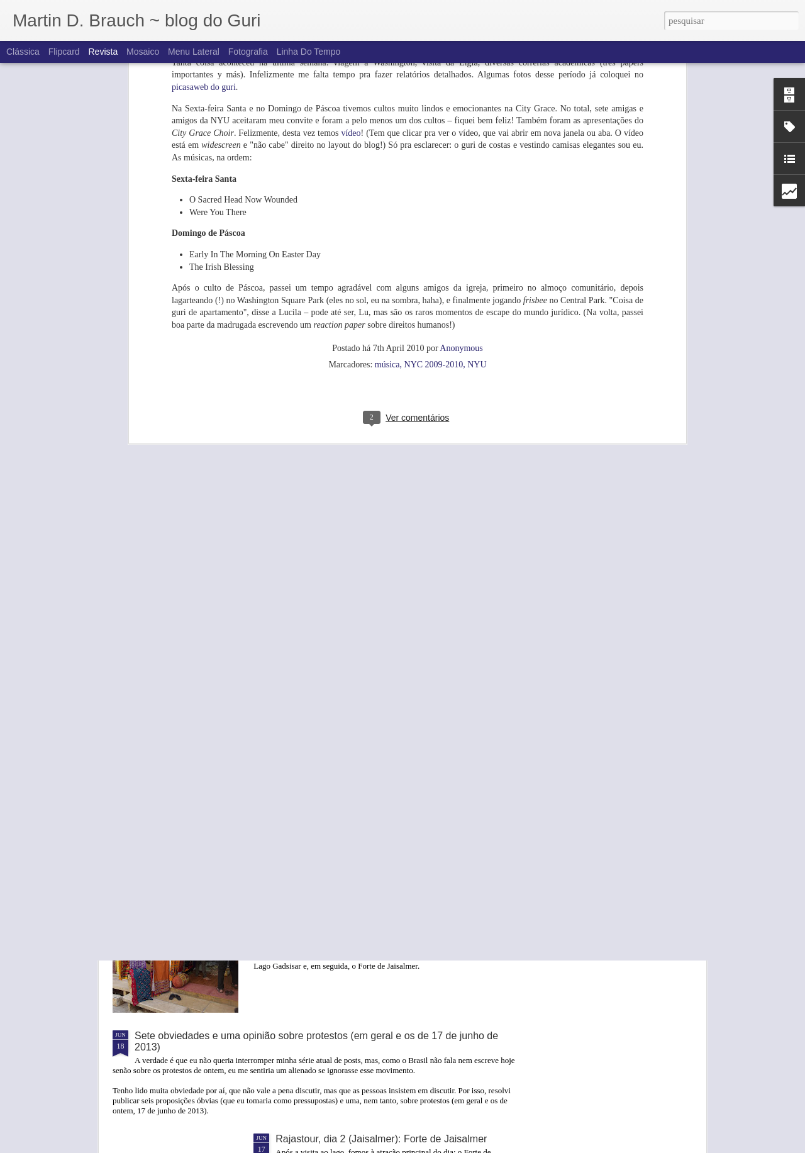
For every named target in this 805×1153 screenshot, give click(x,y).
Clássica (23, 52)
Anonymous (461, 193)
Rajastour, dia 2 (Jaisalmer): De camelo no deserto (388, 749)
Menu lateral (193, 52)
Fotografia (248, 52)
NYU (476, 209)
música (387, 209)
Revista (103, 52)
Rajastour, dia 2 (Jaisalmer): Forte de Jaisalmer (381, 1139)
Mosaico (142, 52)
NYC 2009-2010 (434, 209)
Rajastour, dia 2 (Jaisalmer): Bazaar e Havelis (377, 892)
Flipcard (64, 52)
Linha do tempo (309, 52)
